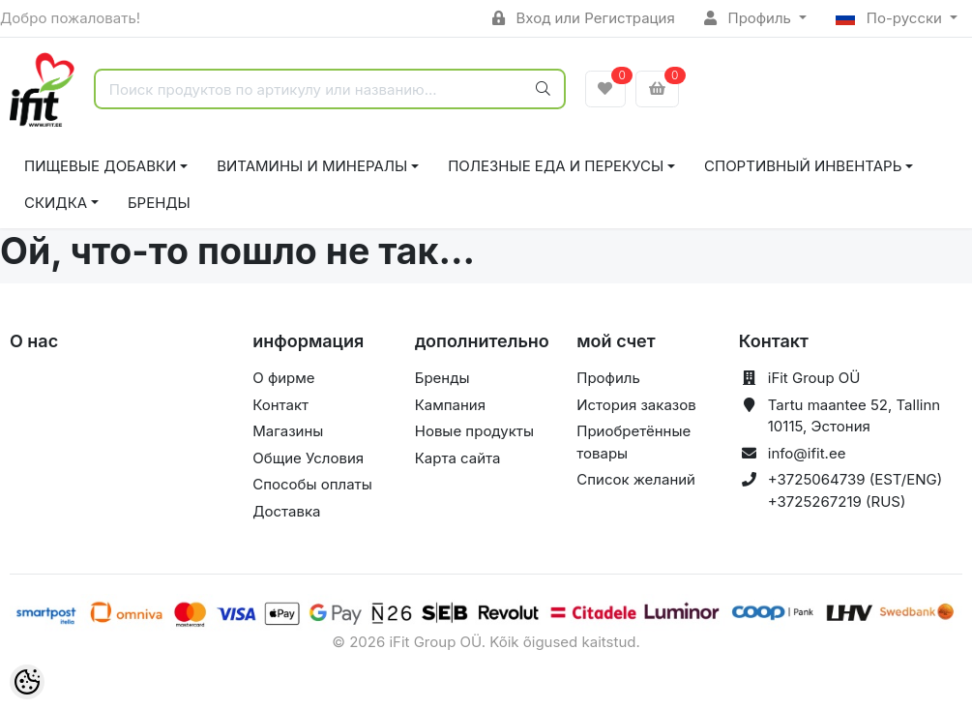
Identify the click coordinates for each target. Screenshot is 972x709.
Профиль (749, 18)
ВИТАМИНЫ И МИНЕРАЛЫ (312, 166)
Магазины (287, 431)
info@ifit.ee (807, 453)
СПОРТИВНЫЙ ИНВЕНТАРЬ (802, 166)
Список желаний (635, 479)
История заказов (635, 405)
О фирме (283, 378)
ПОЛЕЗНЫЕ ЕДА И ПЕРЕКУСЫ (555, 166)
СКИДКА (55, 202)
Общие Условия (308, 458)
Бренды (159, 202)
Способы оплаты (312, 484)
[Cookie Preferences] (27, 682)
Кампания (450, 405)
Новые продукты (474, 431)
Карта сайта (458, 458)
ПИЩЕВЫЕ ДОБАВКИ (100, 166)
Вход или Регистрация (583, 18)
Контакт (280, 405)
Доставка (286, 511)
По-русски (891, 18)
